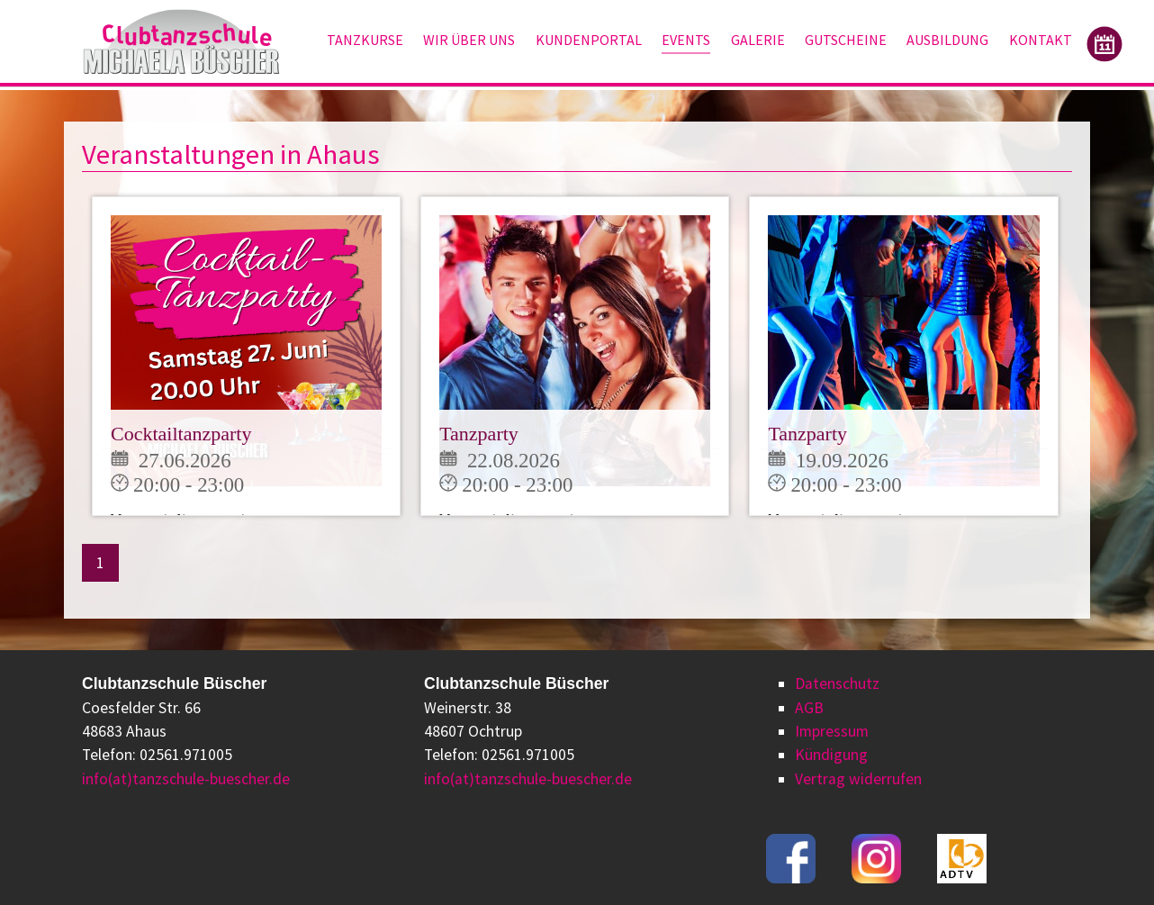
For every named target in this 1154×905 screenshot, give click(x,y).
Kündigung (831, 755)
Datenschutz (837, 683)
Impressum (832, 731)
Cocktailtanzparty (181, 433)
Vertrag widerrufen (858, 779)
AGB (809, 708)
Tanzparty (478, 433)
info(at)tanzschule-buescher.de (186, 779)
